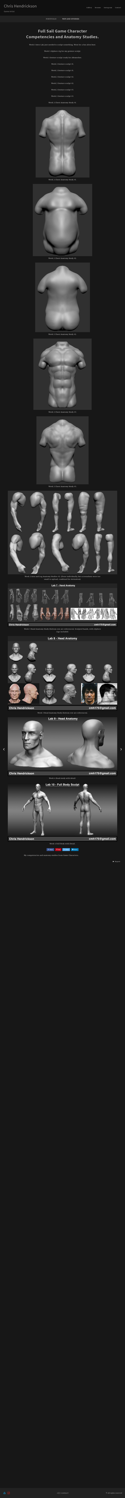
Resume (98, 7)
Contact (118, 7)
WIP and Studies (70, 19)
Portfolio (51, 19)
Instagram (108, 7)
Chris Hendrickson (20, 5)
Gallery (89, 7)
